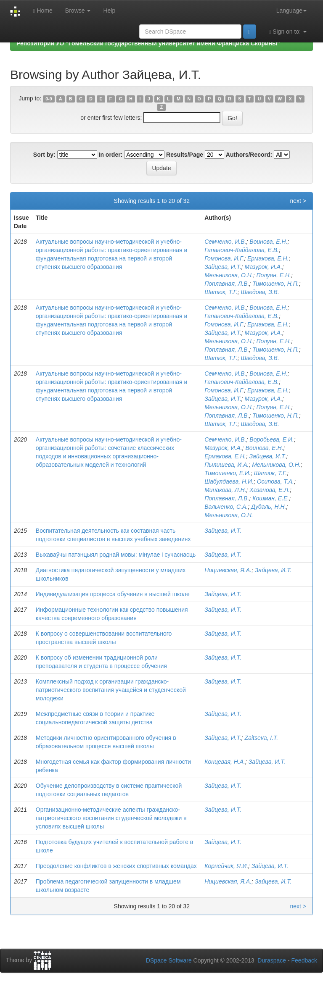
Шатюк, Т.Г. (221, 292)
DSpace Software (169, 960)
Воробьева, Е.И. (271, 439)
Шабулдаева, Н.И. (229, 481)
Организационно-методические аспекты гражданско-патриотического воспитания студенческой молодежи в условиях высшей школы (111, 818)
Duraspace (271, 960)
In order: (111, 154)
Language (291, 10)
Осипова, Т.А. (275, 481)
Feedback (304, 960)
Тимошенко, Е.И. (227, 473)
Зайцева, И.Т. (222, 266)
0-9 (48, 98)
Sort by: (44, 154)
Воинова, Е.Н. (268, 241)
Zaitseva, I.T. (261, 737)
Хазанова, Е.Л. (269, 490)
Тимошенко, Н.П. (275, 283)
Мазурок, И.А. (263, 266)
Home (42, 10)
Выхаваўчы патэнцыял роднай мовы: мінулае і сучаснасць (116, 554)
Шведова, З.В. (260, 292)
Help (109, 10)
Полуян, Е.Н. (273, 275)
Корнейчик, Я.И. (226, 866)
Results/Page (184, 154)
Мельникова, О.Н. (228, 275)
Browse (78, 10)
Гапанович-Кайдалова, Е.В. (241, 250)
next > (298, 200)
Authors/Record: (249, 154)
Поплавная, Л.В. (226, 283)
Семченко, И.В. (225, 241)
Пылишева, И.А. (226, 464)
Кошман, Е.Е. (270, 498)
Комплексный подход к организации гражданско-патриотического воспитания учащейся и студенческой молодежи (111, 690)
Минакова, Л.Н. (225, 490)
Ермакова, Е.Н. (268, 258)
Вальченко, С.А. (226, 506)
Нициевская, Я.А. (228, 570)
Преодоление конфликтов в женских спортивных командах (116, 866)
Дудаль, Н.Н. (268, 506)
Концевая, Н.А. (224, 761)
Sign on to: (288, 31)
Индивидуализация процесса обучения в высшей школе (113, 594)
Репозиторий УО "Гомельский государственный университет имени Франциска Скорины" (148, 43)
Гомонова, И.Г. (224, 258)
